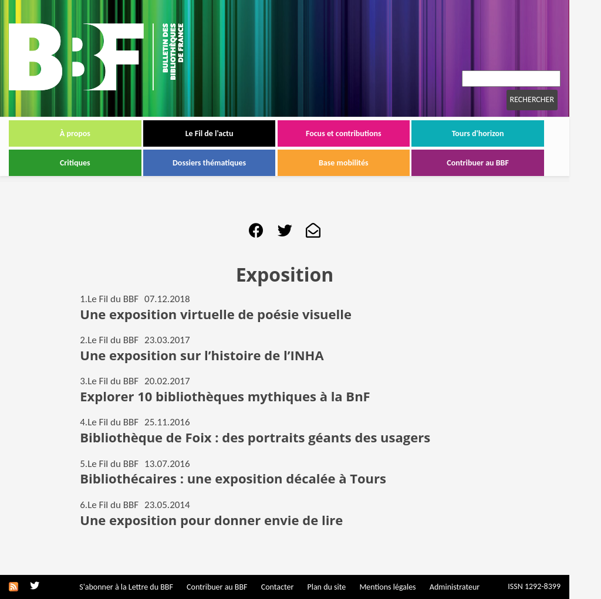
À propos (75, 133)
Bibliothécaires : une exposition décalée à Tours (233, 478)
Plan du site (326, 587)
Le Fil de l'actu (209, 133)
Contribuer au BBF (478, 163)
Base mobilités (344, 163)
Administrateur (455, 587)
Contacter (277, 587)
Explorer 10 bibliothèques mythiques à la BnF (225, 396)
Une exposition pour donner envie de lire (211, 520)
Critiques (75, 163)
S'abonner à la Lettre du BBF (126, 587)
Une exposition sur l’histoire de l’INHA (201, 355)
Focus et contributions (343, 133)
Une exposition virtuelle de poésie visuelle (216, 314)
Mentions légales (387, 587)
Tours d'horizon (478, 133)
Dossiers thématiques (209, 163)
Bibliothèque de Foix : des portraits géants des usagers (255, 437)
